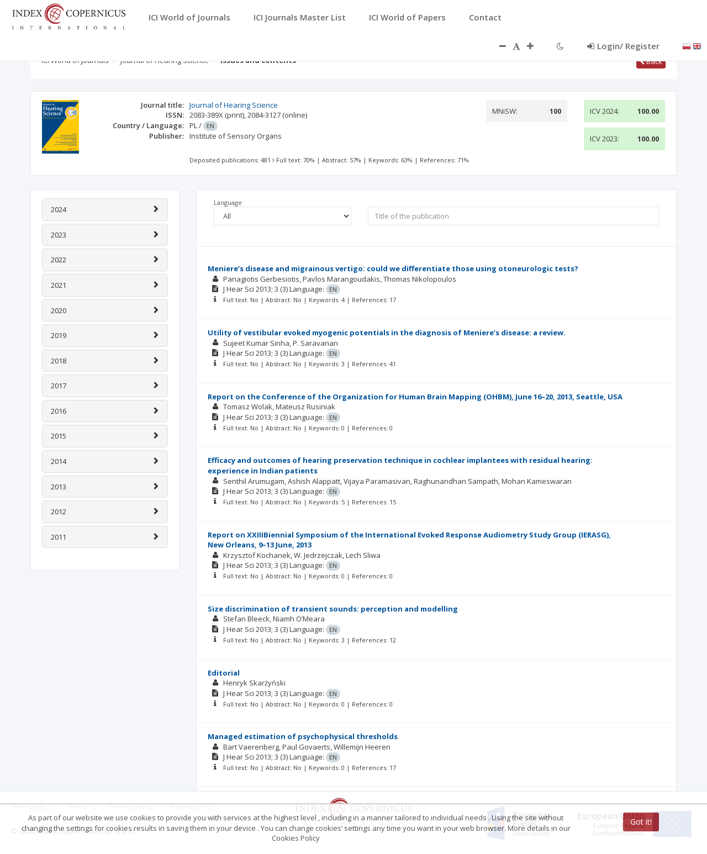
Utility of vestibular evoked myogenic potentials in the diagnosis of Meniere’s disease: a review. (387, 333)
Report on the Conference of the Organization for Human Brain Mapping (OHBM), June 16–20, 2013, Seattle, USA (415, 397)
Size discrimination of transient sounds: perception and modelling (333, 609)
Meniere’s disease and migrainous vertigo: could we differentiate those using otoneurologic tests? (393, 268)
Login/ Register (623, 45)
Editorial (224, 673)
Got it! (641, 821)
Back (651, 61)
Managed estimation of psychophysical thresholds (303, 736)
